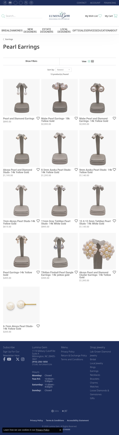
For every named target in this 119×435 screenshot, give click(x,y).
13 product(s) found (59, 74)
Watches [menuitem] (94, 386)
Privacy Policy (68, 351)
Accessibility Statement (78, 420)
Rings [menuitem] (93, 367)
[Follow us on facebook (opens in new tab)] (5, 3)
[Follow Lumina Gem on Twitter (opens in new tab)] (26, 3)
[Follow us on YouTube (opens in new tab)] (10, 3)
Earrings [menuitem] (94, 371)
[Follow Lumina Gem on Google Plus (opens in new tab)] (21, 3)
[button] (95, 2)
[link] (81, 2)
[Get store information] (42, 364)
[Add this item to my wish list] (37, 118)
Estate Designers (46, 30)
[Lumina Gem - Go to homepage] (59, 15)
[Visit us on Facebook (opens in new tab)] (15, 3)
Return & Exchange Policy (74, 355)
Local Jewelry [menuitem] (96, 363)
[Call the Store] (40, 361)
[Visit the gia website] (55, 411)
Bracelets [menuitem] (94, 378)
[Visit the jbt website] (65, 411)
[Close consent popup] (60, 430)
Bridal (6, 30)
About (113, 30)
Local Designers (64, 30)
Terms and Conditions (72, 359)
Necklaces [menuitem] (95, 374)
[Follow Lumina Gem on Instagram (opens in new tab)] (31, 3)
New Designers (30, 30)
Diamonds (16, 30)
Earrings (9, 39)
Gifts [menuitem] (92, 398)
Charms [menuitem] (94, 382)
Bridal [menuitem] (93, 359)
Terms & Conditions (55, 420)
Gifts (76, 30)
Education (103, 30)
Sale (82, 30)
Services (90, 30)
